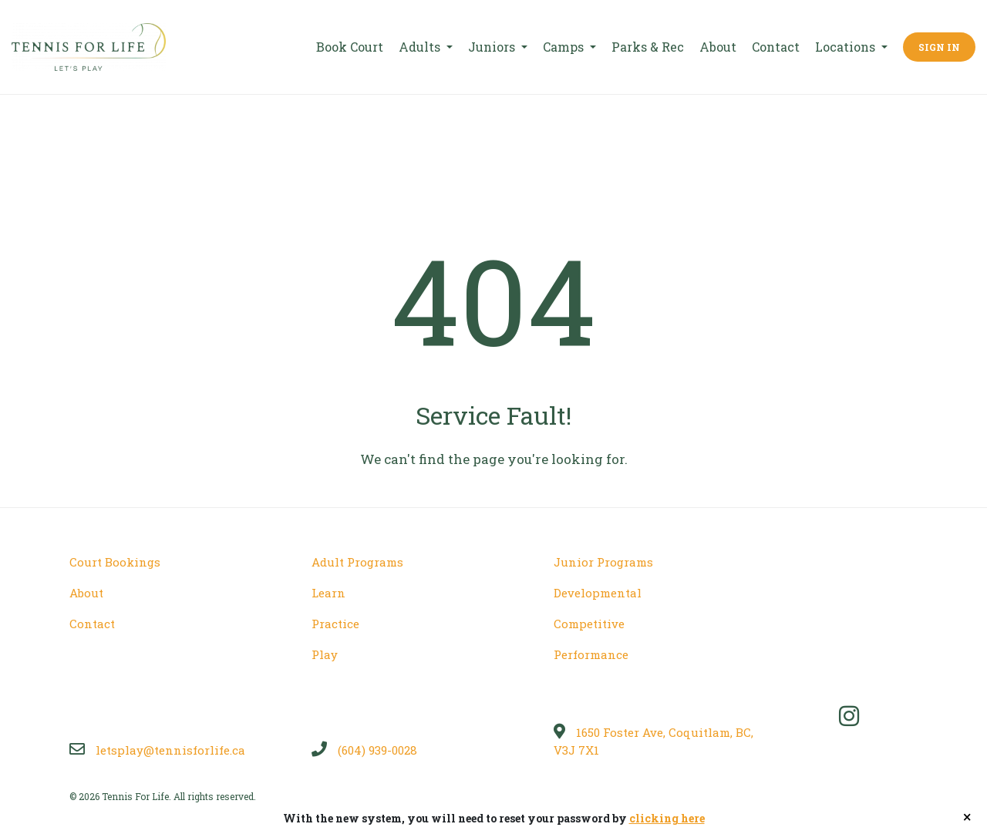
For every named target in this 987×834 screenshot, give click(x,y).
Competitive (589, 623)
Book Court (349, 47)
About (717, 47)
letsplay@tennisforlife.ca (157, 750)
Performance (591, 654)
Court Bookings (114, 562)
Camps (565, 47)
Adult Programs (357, 562)
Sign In (939, 47)
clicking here (667, 818)
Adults (421, 47)
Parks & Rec (647, 47)
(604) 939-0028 (364, 750)
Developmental (598, 592)
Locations (846, 47)
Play (325, 654)
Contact (776, 47)
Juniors (493, 47)
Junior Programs (603, 562)
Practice (335, 623)
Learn (328, 592)
